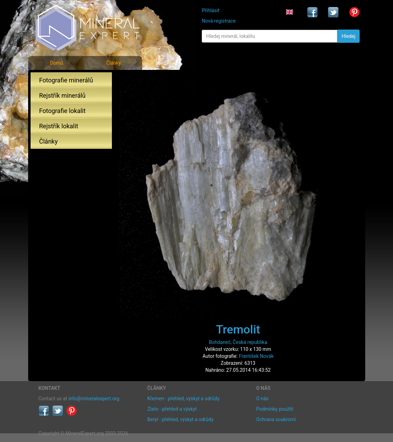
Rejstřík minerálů (62, 95)
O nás (262, 398)
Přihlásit (210, 10)
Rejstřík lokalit (58, 126)
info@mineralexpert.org (93, 398)
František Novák (256, 356)
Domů (56, 63)
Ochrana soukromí (276, 419)
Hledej (348, 36)
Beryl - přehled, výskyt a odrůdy (180, 419)
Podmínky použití (274, 409)
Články (113, 63)
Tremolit (238, 329)
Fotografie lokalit (62, 110)
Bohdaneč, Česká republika (238, 342)
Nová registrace (219, 21)
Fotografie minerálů (66, 80)
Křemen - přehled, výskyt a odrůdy (183, 398)
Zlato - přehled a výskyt (172, 409)
